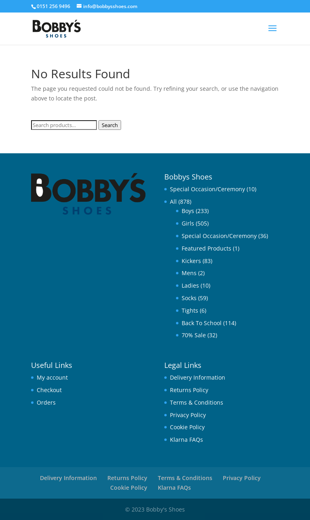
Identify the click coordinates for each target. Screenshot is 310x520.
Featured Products (206, 248)
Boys (188, 211)
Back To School (202, 323)
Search (110, 125)
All (173, 201)
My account (52, 377)
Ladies (190, 285)
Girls (188, 223)
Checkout (49, 390)
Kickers (191, 261)
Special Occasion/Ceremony (207, 189)
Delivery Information (197, 377)
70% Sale (194, 335)
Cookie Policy (187, 427)
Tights (190, 310)
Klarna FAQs (186, 439)
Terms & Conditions (196, 402)
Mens (189, 273)
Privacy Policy (188, 415)
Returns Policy (189, 390)
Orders (46, 402)
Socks (189, 298)
